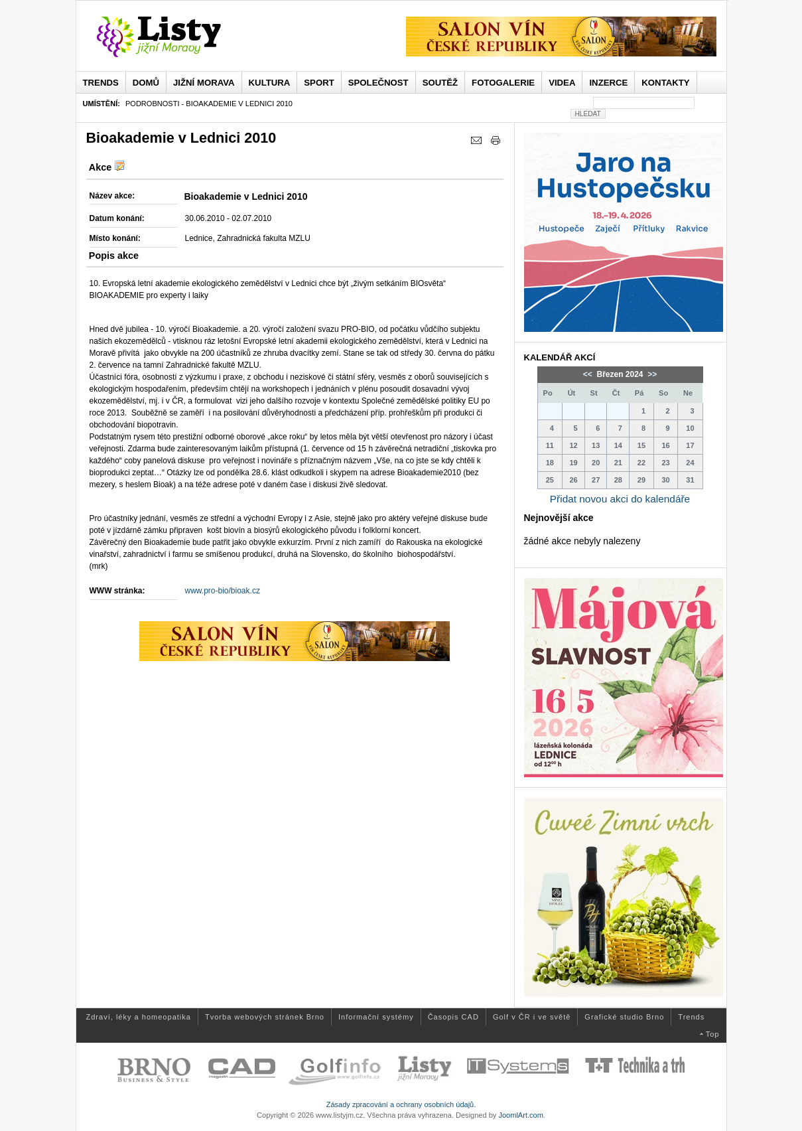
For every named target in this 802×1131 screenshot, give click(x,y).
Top (713, 1034)
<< (588, 374)
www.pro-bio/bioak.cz (222, 590)
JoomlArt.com (520, 1115)
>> (651, 374)
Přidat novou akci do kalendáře (620, 498)
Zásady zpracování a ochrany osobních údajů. (401, 1104)
